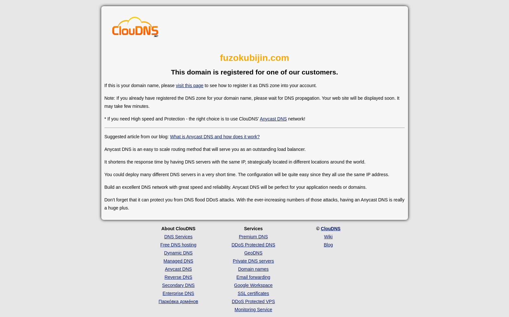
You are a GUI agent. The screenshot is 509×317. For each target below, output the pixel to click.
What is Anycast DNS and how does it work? (215, 136)
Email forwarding (253, 277)
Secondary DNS (178, 285)
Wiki (328, 236)
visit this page (190, 85)
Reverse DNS (178, 277)
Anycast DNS (273, 118)
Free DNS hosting (178, 244)
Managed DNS (178, 261)
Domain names (253, 269)
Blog (328, 244)
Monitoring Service (253, 309)
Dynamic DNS (178, 252)
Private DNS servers (253, 261)
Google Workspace (253, 285)
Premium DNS (253, 236)
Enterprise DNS (178, 293)
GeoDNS (253, 252)
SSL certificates (253, 293)
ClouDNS (331, 228)
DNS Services (178, 236)
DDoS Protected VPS (253, 301)
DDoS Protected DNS (253, 244)
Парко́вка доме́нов (178, 301)
